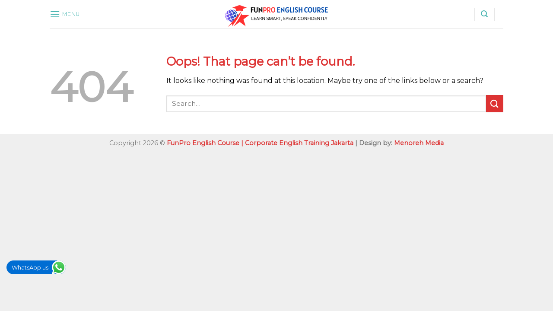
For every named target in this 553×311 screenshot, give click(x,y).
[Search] (484, 14)
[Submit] (494, 103)
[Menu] (65, 14)
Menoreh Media (419, 143)
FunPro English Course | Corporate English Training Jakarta (260, 143)
